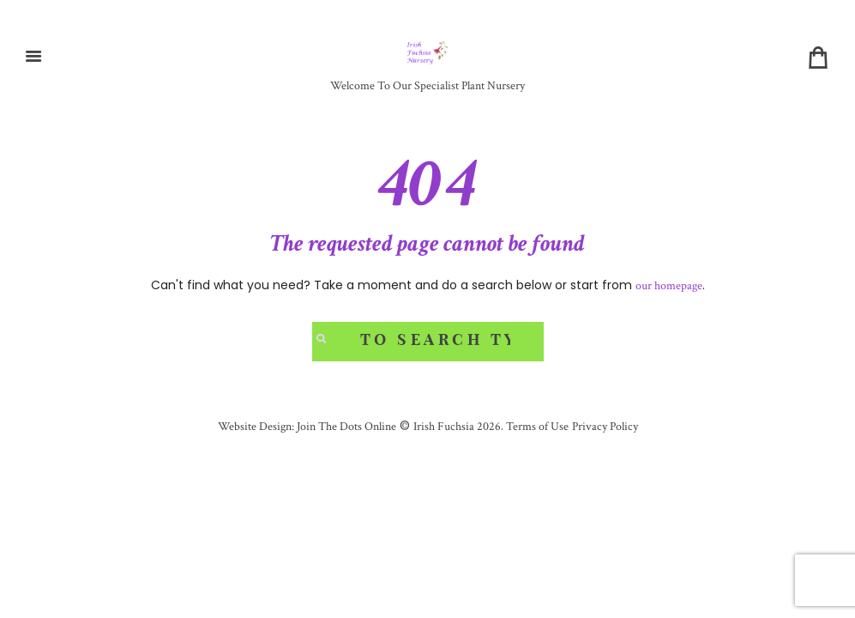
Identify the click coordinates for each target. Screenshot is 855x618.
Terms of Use (536, 426)
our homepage (668, 286)
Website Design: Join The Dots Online (307, 426)
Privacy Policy (605, 426)
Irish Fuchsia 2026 (457, 426)
